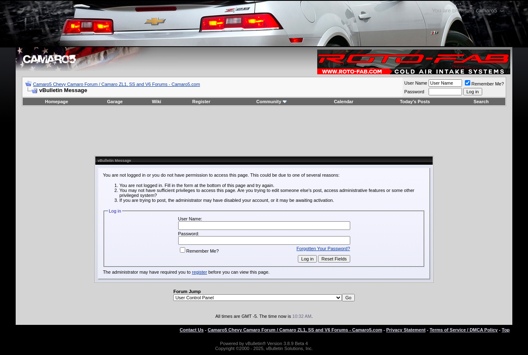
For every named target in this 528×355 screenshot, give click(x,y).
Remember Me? (484, 83)
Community (271, 101)
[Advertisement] (264, 130)
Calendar (343, 101)
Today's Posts (415, 101)
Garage (115, 101)
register (199, 272)
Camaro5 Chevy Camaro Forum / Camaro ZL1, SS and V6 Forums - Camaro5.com (116, 84)
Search (481, 101)
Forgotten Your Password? (323, 248)
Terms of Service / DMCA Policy (463, 329)
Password (414, 91)
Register (201, 101)
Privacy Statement (405, 329)
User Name (415, 82)
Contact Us (192, 329)
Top (505, 329)
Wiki (156, 101)
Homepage (56, 101)
